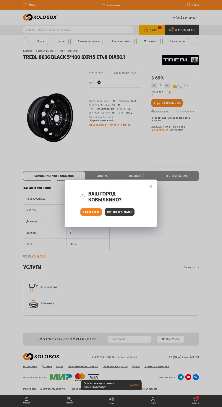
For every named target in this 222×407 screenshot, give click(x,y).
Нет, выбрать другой (119, 212)
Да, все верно (91, 212)
